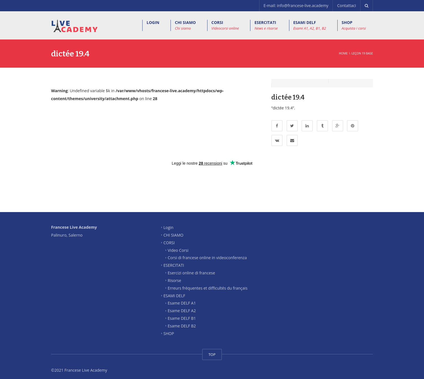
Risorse (174, 276)
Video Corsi (178, 245)
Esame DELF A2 (182, 306)
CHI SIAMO (185, 25)
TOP (211, 350)
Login (168, 223)
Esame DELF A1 (182, 298)
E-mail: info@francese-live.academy (296, 5)
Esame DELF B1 (182, 314)
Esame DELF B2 (182, 321)
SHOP (354, 25)
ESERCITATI (265, 25)
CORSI (225, 25)
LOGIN (153, 22)
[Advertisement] (212, 184)
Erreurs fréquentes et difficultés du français (208, 283)
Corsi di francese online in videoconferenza (207, 253)
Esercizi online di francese (191, 268)
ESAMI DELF (309, 25)
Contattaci (346, 5)
